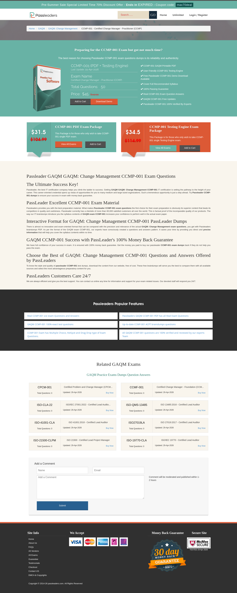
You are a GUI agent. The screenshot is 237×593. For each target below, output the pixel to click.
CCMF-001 (137, 387)
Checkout (33, 567)
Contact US (34, 571)
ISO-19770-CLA (137, 440)
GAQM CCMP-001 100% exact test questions (50, 324)
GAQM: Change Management (62, 28)
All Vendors (34, 551)
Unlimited (178, 15)
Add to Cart (80, 101)
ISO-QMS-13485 (136, 404)
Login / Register (198, 15)
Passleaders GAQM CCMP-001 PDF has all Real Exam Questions (155, 315)
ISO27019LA (136, 422)
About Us (33, 543)
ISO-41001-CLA (45, 422)
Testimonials (34, 563)
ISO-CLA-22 (44, 404)
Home (163, 15)
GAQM (41, 28)
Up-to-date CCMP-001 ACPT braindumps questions (149, 324)
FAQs (31, 547)
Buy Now (109, 393)
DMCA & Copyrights (38, 575)
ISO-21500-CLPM (44, 440)
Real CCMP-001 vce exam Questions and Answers (53, 315)
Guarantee (33, 559)
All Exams (33, 555)
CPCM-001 (45, 387)
